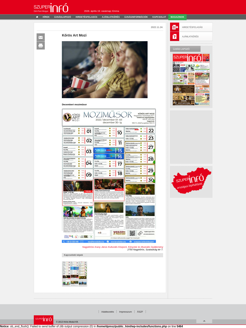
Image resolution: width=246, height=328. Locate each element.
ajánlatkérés (111, 17)
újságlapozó (62, 17)
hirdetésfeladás (86, 17)
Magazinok (177, 17)
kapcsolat (159, 17)
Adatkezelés (107, 311)
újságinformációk (136, 17)
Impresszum (125, 311)
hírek (46, 17)
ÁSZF (140, 311)
